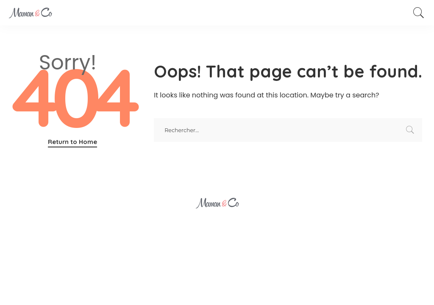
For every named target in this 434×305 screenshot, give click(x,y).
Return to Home (72, 142)
